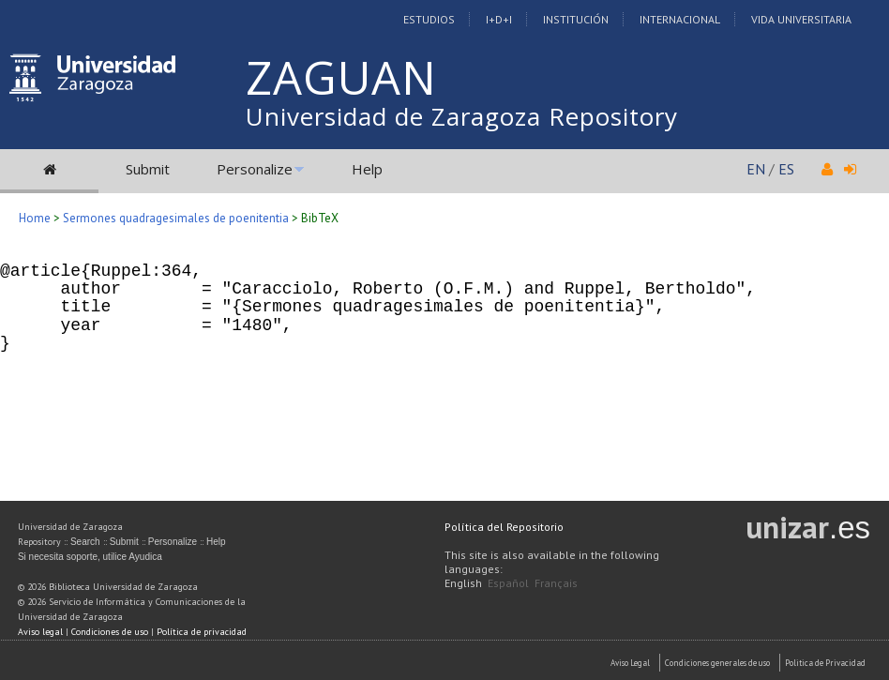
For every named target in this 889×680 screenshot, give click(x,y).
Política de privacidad (202, 632)
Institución (576, 19)
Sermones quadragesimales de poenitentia (176, 218)
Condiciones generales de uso (717, 662)
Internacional (680, 19)
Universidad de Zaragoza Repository (462, 116)
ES (786, 168)
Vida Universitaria (801, 19)
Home (35, 218)
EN (755, 168)
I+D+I (499, 19)
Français (556, 583)
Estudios (429, 19)
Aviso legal (40, 632)
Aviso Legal (630, 662)
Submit (148, 168)
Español (508, 583)
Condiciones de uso (109, 632)
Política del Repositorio (504, 527)
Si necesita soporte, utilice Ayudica (90, 557)
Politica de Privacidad (825, 662)
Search (85, 541)
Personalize (255, 168)
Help (367, 168)
